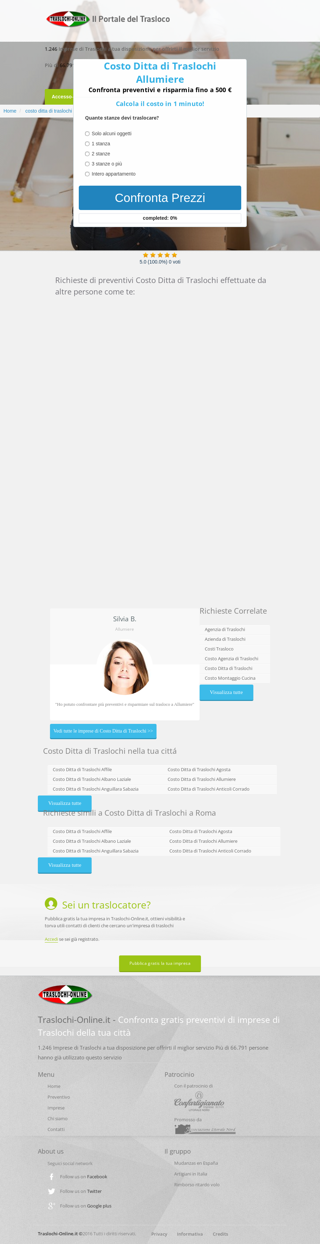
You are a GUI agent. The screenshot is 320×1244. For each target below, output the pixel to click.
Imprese (56, 1108)
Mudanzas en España (196, 1163)
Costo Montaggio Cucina (230, 678)
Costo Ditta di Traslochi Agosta (199, 769)
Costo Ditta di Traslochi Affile (82, 769)
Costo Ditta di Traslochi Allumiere (202, 779)
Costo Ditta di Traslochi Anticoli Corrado (209, 789)
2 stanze (101, 153)
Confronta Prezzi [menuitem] (160, 197)
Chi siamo (58, 1118)
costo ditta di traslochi (48, 111)
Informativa (190, 1234)
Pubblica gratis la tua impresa (160, 963)
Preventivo (59, 1097)
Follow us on (83, 1176)
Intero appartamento (113, 174)
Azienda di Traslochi (225, 639)
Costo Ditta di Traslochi (228, 668)
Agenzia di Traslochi (225, 629)
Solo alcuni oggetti (111, 133)
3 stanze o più (107, 164)
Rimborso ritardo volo (197, 1184)
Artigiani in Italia (190, 1174)
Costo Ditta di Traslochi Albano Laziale (92, 779)
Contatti (56, 1129)
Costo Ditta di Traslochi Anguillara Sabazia (95, 789)
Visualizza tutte (226, 692)
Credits (220, 1234)
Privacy (159, 1234)
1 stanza (101, 143)
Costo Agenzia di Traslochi (231, 658)
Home (9, 111)
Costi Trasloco (219, 649)
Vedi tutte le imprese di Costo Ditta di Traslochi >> (103, 731)
